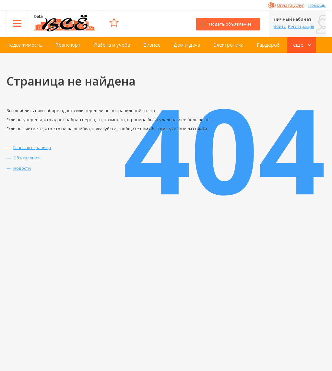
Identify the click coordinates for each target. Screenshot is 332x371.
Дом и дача (186, 44)
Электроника (228, 44)
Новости (22, 168)
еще (298, 44)
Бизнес (151, 44)
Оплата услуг (290, 5)
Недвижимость (24, 44)
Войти (280, 26)
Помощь (317, 5)
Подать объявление (230, 24)
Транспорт (67, 44)
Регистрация (301, 26)
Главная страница (32, 147)
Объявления (26, 158)
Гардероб (268, 44)
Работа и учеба (112, 44)
